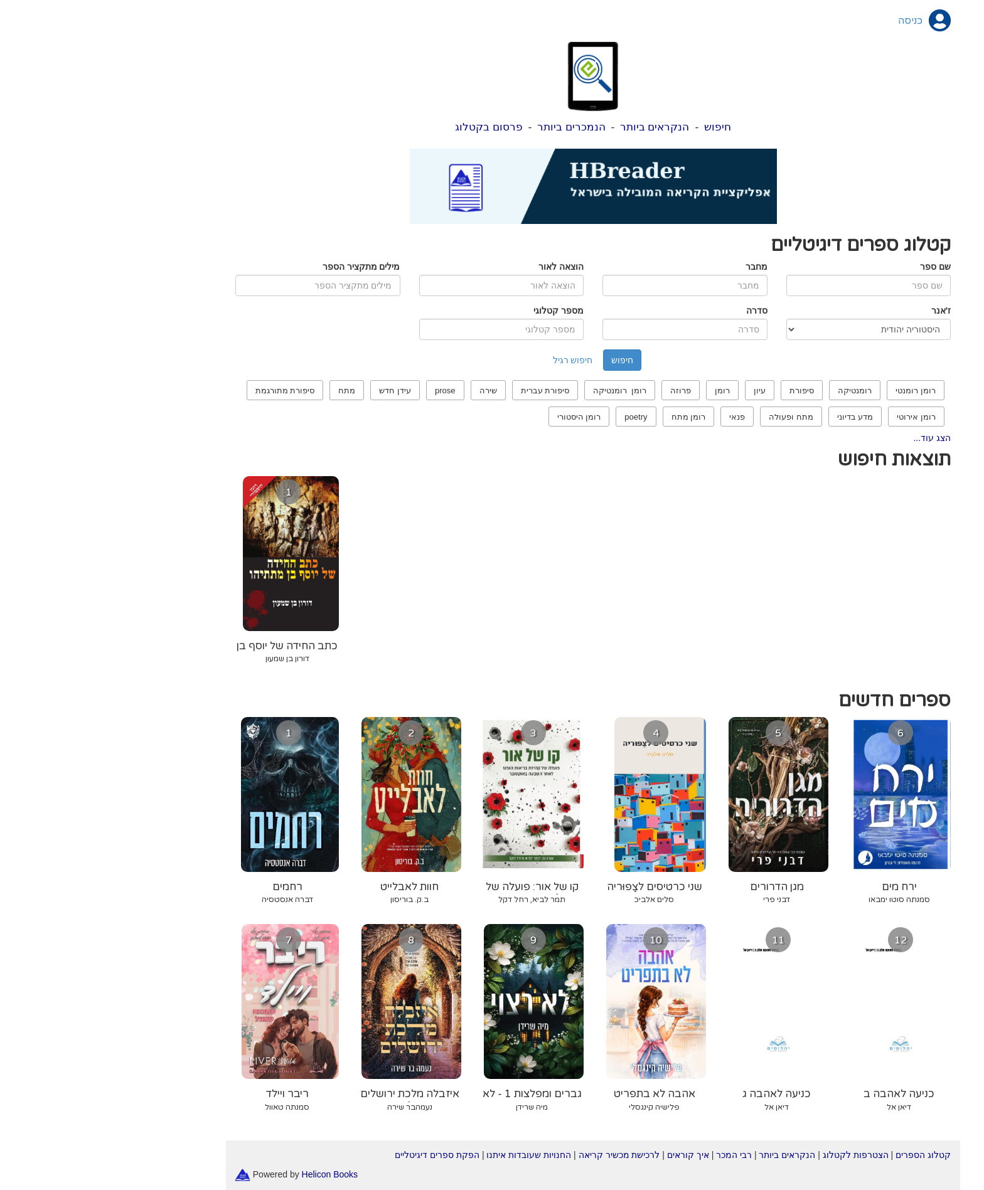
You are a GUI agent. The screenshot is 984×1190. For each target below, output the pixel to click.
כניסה (809, 20)
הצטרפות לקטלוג (755, 1155)
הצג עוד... (831, 438)
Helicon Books (229, 1174)
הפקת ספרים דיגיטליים (336, 1155)
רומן (621, 390)
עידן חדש (294, 390)
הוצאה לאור (460, 267)
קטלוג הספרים (822, 1155)
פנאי (636, 417)
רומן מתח (587, 417)
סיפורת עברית (444, 390)
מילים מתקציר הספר (260, 267)
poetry (534, 417)
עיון (659, 390)
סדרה (655, 310)
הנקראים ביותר (554, 127)
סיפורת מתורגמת (184, 390)
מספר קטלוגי (457, 310)
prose (344, 390)
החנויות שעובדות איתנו (427, 1155)
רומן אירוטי (815, 417)
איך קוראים (587, 1155)
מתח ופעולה (690, 417)
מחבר (655, 267)
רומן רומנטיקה (518, 390)
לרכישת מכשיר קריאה (518, 1155)
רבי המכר (633, 1155)
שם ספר (834, 267)
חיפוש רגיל (472, 360)
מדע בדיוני (754, 417)
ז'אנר (840, 310)
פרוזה (579, 390)
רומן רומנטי (814, 390)
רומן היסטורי (478, 417)
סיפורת (700, 390)
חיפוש (616, 127)
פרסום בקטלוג (388, 127)
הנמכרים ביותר (470, 127)
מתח (245, 390)
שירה (387, 390)
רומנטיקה (754, 390)
